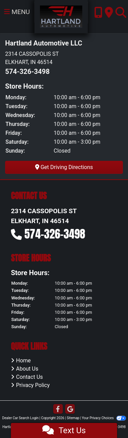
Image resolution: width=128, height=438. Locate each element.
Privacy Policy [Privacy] (33, 385)
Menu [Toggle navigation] (17, 12)
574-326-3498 (27, 71)
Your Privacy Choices (104, 418)
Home (23, 360)
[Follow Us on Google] (70, 409)
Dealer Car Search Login (20, 418)
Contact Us (29, 377)
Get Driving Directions (64, 167)
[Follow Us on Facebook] (58, 409)
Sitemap (73, 418)
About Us (27, 368)
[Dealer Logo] (61, 16)
